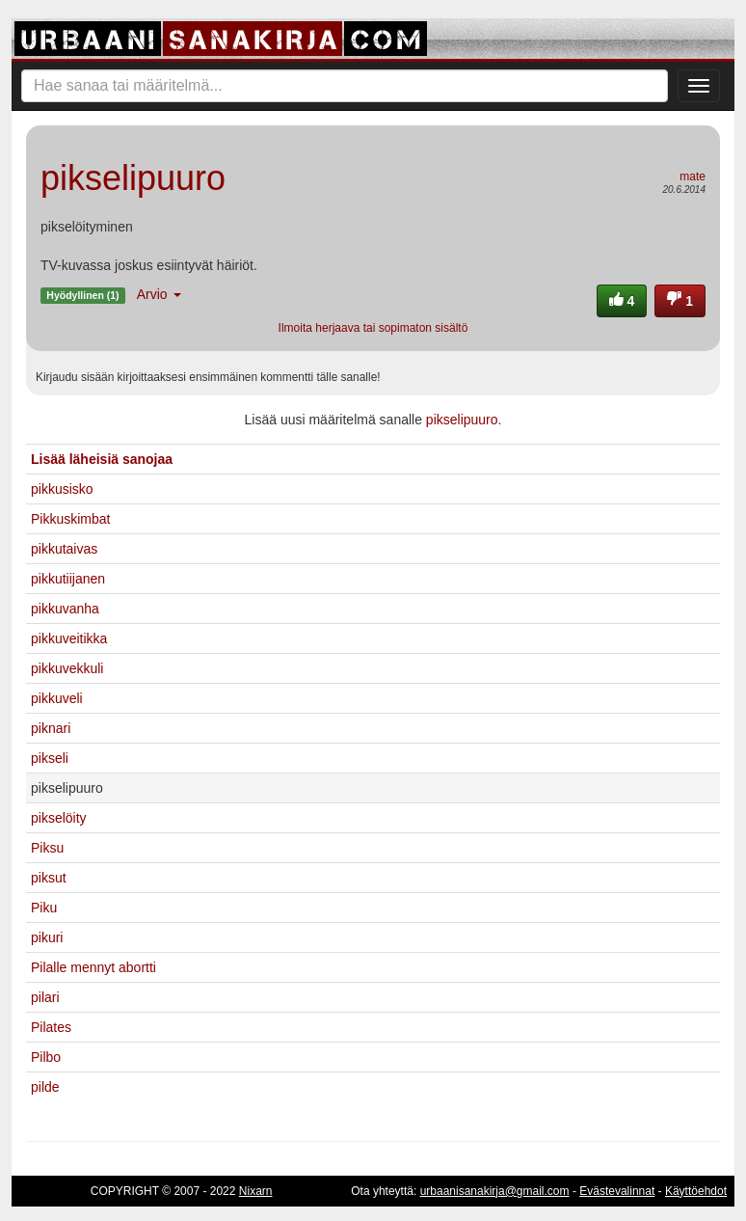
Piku (44, 907)
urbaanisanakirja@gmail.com (495, 1191)
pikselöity (59, 818)
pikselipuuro (462, 419)
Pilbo (46, 1057)
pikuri (47, 937)
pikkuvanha (65, 608)
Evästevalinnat (616, 1191)
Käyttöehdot (696, 1191)
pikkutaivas (64, 548)
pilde (45, 1087)
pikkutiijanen (68, 578)
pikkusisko (62, 489)
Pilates (51, 1027)
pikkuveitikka (69, 638)
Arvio (159, 294)
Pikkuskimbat (70, 519)
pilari (45, 997)
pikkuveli (57, 698)
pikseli (49, 758)
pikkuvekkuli (67, 668)
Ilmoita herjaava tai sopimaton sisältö (373, 328)
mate (692, 176)
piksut (49, 877)
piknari (50, 728)
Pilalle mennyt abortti (93, 967)
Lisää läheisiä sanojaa (102, 459)
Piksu (47, 847)
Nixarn (256, 1191)
